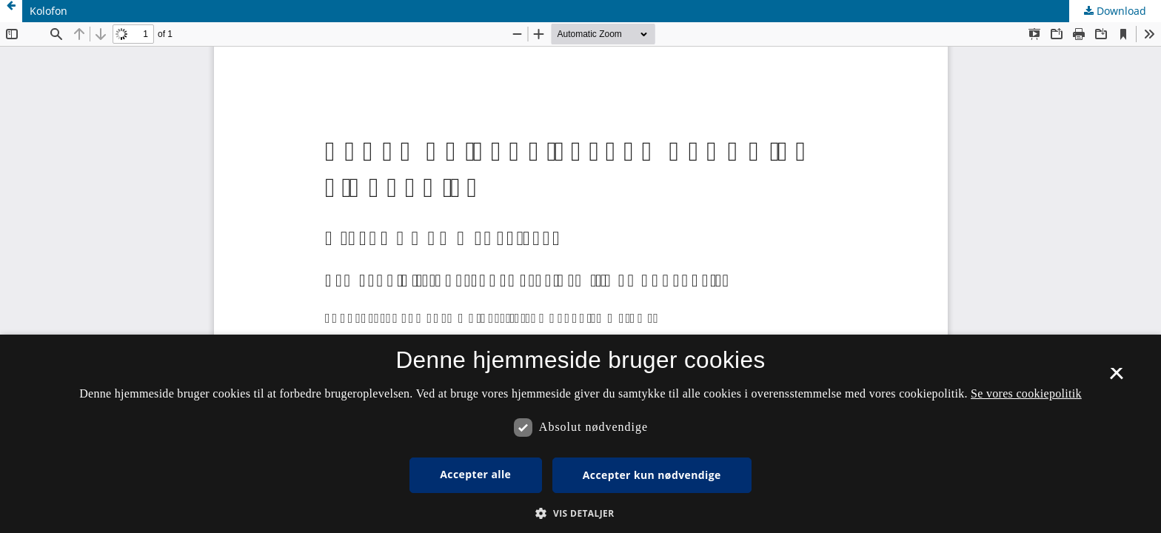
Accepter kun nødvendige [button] (652, 475)
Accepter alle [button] (475, 474)
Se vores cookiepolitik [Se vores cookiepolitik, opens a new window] (1026, 393)
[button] (580, 513)
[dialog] (580, 434)
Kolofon (48, 11)
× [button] (1116, 378)
